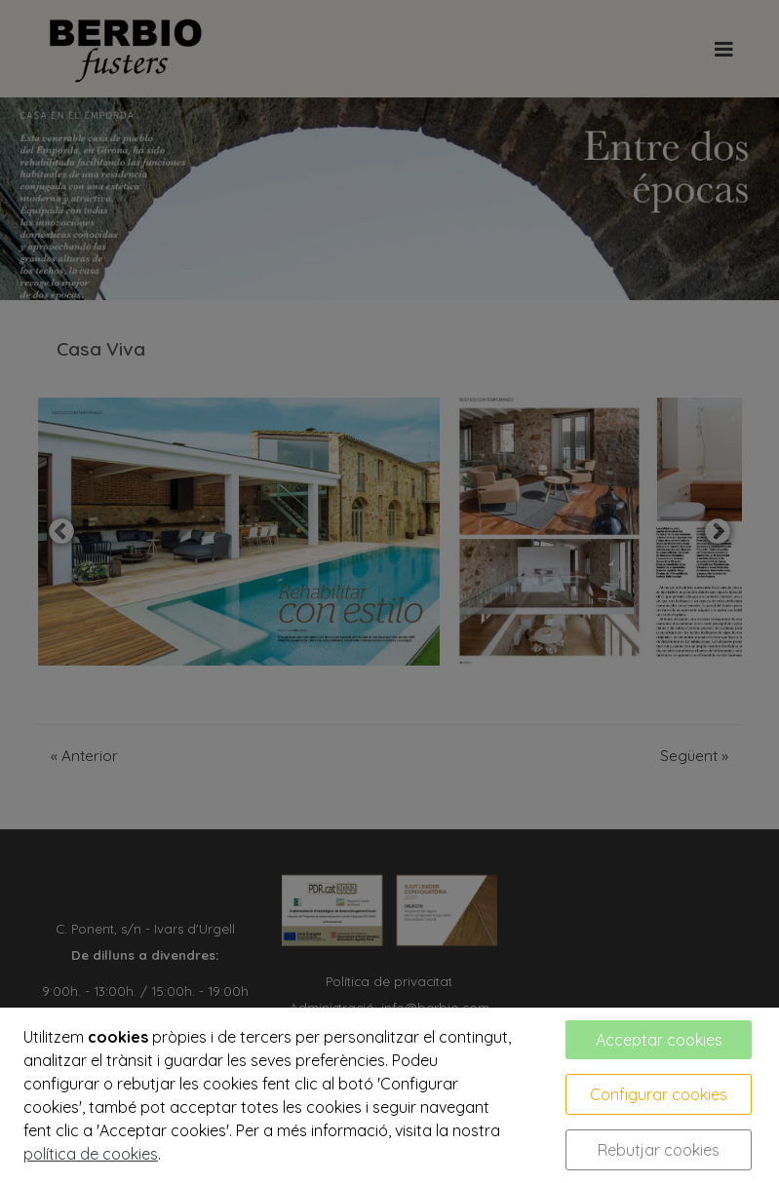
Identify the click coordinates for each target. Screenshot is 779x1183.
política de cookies (90, 1154)
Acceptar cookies (659, 1039)
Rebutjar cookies (659, 1150)
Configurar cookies (658, 1094)
